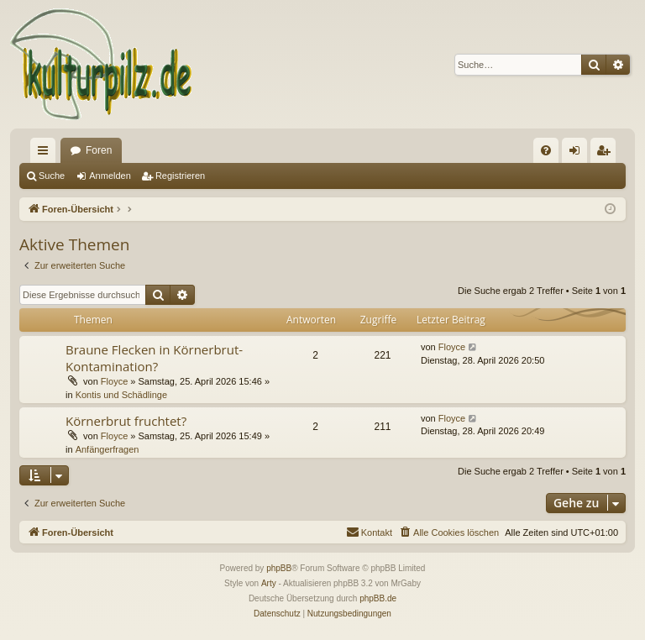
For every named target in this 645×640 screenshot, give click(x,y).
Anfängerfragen (107, 449)
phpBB (278, 568)
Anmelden (110, 175)
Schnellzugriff (46, 153)
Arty (268, 583)
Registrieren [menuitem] (607, 153)
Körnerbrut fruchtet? (126, 420)
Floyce (114, 381)
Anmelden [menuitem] (578, 153)
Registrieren (180, 175)
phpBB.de (377, 598)
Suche (52, 175)
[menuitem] (545, 150)
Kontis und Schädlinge (121, 395)
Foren (99, 150)
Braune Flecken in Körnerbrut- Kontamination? (154, 357)
